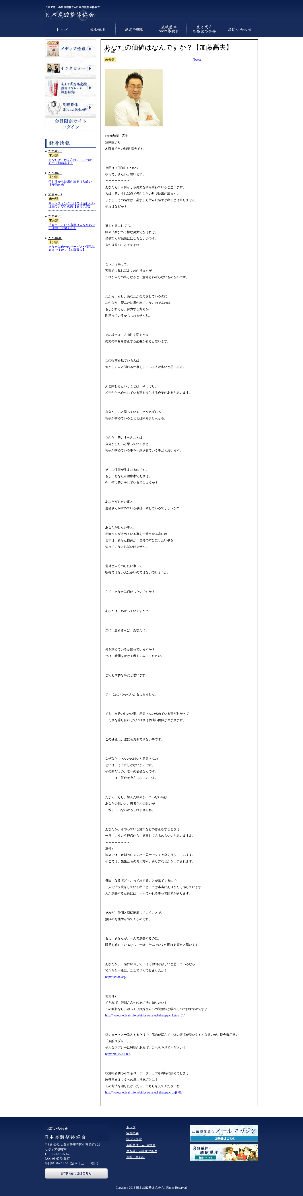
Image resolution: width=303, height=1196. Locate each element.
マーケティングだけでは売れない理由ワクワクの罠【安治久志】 (72, 205)
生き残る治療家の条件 (141, 1151)
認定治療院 (134, 1139)
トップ (131, 1127)
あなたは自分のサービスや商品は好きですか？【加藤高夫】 (72, 248)
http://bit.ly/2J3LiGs (117, 1054)
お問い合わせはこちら (76, 1173)
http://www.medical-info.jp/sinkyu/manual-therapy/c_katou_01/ (145, 1015)
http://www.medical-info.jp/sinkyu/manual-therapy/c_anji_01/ (143, 1092)
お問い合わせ (135, 1157)
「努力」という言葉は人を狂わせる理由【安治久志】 (72, 226)
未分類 (53, 155)
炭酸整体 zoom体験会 (141, 1145)
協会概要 (132, 1133)
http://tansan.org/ (115, 977)
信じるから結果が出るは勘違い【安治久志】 (70, 183)
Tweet (197, 59)
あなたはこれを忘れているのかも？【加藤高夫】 (70, 161)
